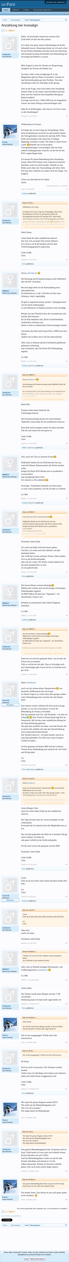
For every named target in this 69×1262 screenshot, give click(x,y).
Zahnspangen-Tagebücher (42, 10)
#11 (66, 864)
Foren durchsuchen (9, 13)
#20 (66, 1199)
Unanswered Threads (50, 13)
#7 (67, 572)
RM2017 (5, 291)
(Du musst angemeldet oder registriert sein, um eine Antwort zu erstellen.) (42, 1208)
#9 (67, 674)
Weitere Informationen (37, 1259)
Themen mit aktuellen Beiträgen (30, 13)
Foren (6, 10)
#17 (66, 1089)
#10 (66, 765)
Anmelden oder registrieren (55, 2)
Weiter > (12, 30)
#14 (66, 980)
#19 (66, 1171)
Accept (26, 1259)
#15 (66, 1004)
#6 (67, 498)
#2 (67, 189)
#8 (67, 615)
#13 (66, 943)
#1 (67, 116)
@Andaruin (32, 273)
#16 (66, 1042)
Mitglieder (16, 10)
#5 (67, 443)
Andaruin (6, 54)
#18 (66, 1117)
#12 (66, 896)
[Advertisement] (14, 1239)
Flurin (4, 142)
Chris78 (5, 700)
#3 (67, 259)
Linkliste (26, 10)
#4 (67, 361)
